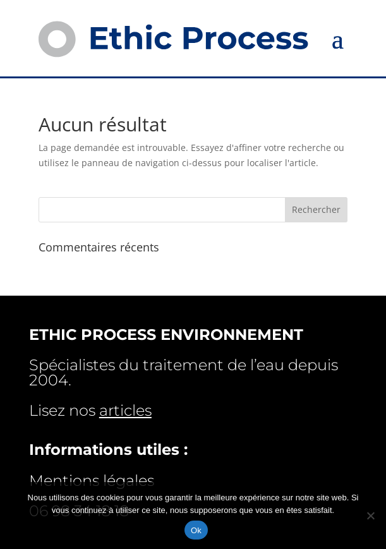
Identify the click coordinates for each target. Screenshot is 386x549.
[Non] (370, 515)
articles (125, 410)
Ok (196, 530)
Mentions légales (91, 480)
